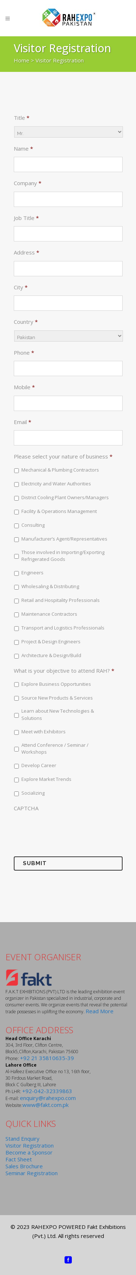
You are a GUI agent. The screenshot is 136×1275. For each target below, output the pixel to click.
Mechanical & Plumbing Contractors (60, 470)
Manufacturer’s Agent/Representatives (64, 538)
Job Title (26, 218)
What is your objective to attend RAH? (64, 670)
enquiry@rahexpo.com (48, 1097)
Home (21, 60)
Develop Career (38, 765)
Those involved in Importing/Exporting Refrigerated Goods (62, 556)
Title (21, 117)
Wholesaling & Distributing (50, 586)
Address (26, 252)
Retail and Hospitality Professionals (60, 600)
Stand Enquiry (22, 1138)
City (21, 287)
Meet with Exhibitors (43, 731)
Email (22, 422)
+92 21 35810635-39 (47, 1058)
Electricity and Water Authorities (56, 483)
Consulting (33, 525)
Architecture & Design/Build (51, 655)
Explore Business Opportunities (56, 684)
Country (26, 321)
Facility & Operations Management (59, 511)
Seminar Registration (31, 1173)
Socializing (33, 793)
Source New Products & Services (57, 697)
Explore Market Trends (46, 779)
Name (23, 148)
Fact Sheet (18, 1159)
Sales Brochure (24, 1166)
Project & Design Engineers (51, 641)
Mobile (24, 387)
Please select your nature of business (63, 456)
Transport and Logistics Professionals (62, 627)
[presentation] (69, 829)
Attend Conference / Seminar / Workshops (54, 748)
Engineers (32, 572)
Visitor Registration (29, 1145)
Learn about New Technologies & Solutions (57, 714)
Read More (100, 1011)
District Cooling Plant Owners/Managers (65, 497)
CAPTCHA (26, 808)
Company (27, 183)
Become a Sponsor (29, 1152)
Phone (24, 352)
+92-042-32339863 (47, 1091)
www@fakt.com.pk (45, 1104)
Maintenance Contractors (49, 614)
